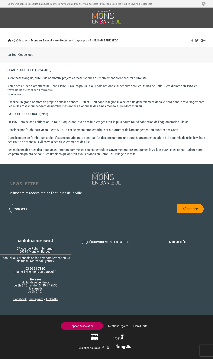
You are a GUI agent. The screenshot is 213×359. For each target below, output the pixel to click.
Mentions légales (118, 326)
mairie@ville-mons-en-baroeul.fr (35, 272)
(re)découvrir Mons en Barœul (33, 40)
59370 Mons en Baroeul (35, 251)
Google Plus (203, 40)
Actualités (177, 242)
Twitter (197, 40)
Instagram (36, 299)
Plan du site (140, 326)
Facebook (192, 40)
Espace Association (82, 326)
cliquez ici (148, 3)
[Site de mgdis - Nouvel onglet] (123, 348)
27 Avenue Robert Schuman (35, 248)
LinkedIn (52, 299)
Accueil (9, 40)
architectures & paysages (71, 40)
